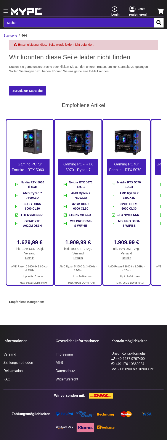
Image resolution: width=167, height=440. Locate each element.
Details (29, 258)
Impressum (64, 354)
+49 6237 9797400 (128, 359)
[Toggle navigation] (5, 9)
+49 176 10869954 (127, 364)
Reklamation (13, 371)
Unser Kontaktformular (128, 353)
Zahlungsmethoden (18, 362)
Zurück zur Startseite (28, 90)
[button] (117, 11)
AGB (59, 362)
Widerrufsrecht (67, 379)
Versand (29, 253)
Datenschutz (65, 371)
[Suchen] (78, 23)
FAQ (6, 379)
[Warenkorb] (160, 11)
